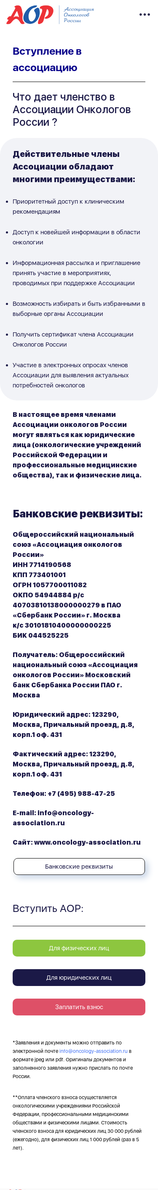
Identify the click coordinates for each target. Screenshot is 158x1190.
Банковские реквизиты (79, 866)
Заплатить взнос (79, 1007)
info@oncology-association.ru (93, 1051)
